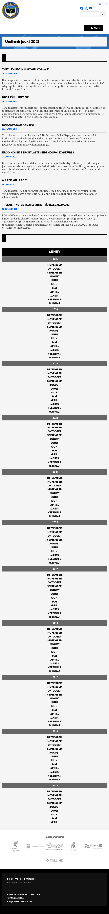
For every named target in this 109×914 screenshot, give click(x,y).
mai (54, 288)
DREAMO (103, 909)
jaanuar (54, 303)
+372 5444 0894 (15, 898)
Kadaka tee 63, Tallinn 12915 (23, 894)
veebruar (54, 299)
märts (54, 296)
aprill (54, 292)
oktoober (54, 269)
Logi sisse (102, 3)
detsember (54, 315)
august (54, 276)
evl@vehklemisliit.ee (20, 901)
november (54, 265)
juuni (54, 284)
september (54, 273)
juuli (54, 280)
